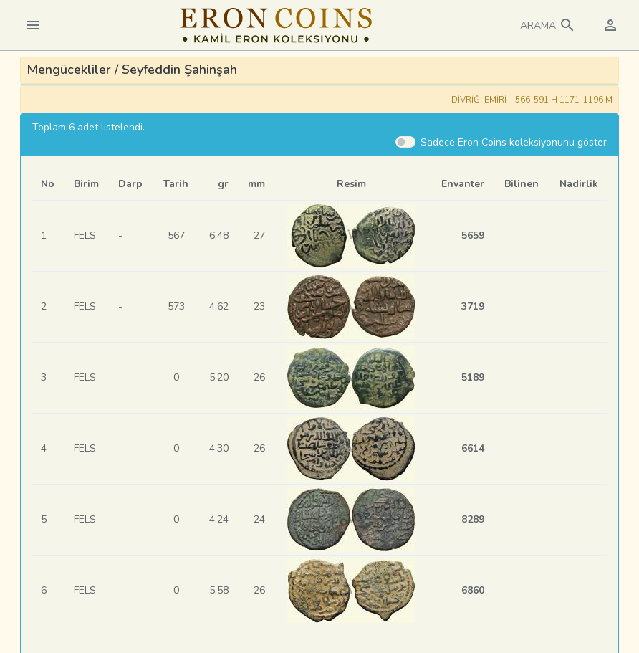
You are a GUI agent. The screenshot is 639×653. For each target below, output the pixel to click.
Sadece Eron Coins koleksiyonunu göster (514, 142)
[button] (548, 25)
